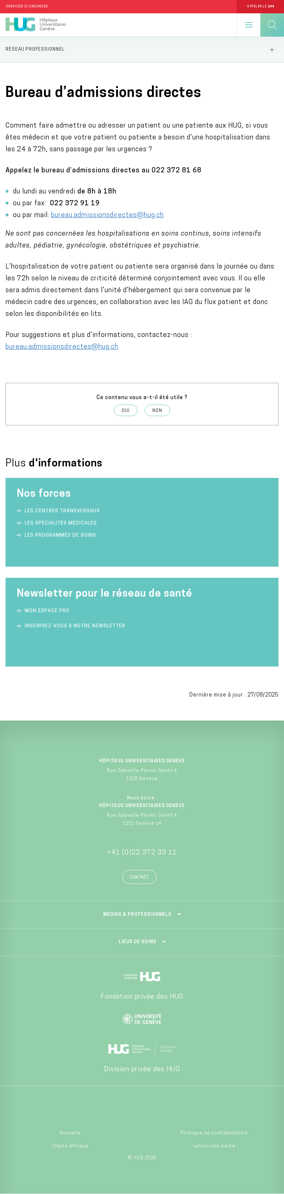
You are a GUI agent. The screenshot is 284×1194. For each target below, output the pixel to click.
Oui (126, 411)
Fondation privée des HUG (142, 997)
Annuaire (70, 1133)
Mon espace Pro (47, 610)
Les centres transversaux (62, 511)
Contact (139, 878)
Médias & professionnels (137, 915)
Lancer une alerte (214, 1146)
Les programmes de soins (60, 535)
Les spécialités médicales (61, 523)
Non (157, 411)
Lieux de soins (137, 942)
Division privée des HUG (142, 1069)
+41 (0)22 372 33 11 (142, 852)
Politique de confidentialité (214, 1133)
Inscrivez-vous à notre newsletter (75, 626)
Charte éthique (70, 1146)
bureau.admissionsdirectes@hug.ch (107, 215)
